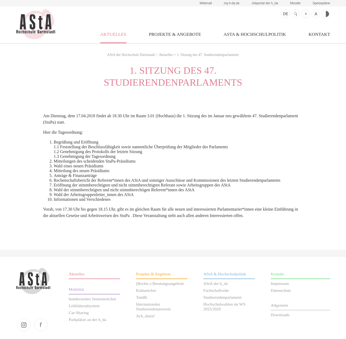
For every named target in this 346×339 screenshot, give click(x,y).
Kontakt (319, 34)
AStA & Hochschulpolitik (255, 34)
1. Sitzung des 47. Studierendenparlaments (208, 55)
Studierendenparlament (222, 297)
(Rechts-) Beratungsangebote (160, 283)
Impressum (280, 283)
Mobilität (76, 289)
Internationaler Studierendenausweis (153, 306)
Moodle (295, 3)
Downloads (280, 314)
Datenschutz (281, 290)
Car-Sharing (79, 312)
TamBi (141, 297)
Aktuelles (113, 34)
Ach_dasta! (145, 316)
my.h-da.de (231, 3)
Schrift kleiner (305, 14)
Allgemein (279, 305)
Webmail (206, 3)
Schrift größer (316, 14)
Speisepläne (321, 3)
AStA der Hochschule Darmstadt (35, 24)
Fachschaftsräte (216, 290)
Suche (295, 14)
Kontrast (326, 14)
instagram (23, 324)
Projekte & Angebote (175, 34)
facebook (40, 324)
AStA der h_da (215, 283)
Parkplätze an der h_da (87, 319)
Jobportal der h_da (265, 3)
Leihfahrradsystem (84, 305)
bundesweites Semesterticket (92, 299)
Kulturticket (146, 290)
